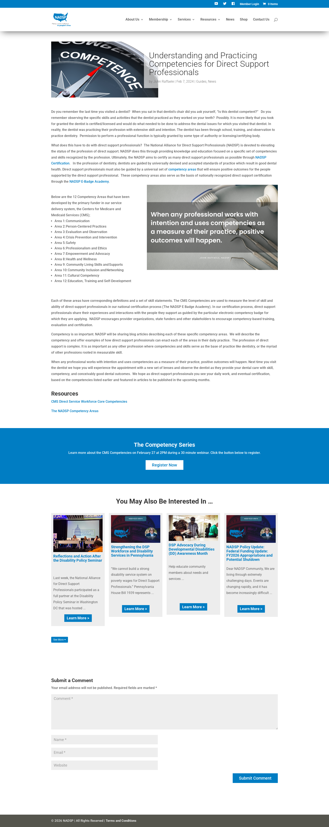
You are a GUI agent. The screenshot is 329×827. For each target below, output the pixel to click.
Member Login (249, 4)
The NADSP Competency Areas (74, 411)
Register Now (164, 465)
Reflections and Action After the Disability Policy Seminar (77, 558)
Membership (158, 19)
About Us (132, 19)
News (230, 19)
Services (184, 19)
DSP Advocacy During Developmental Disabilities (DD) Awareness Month (191, 549)
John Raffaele (163, 81)
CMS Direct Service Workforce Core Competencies (89, 402)
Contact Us (261, 19)
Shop (244, 19)
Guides (201, 81)
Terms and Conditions (121, 821)
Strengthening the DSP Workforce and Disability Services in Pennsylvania (132, 551)
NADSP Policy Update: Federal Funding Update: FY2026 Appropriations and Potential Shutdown (249, 553)
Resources (208, 19)
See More (59, 639)
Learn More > (78, 618)
